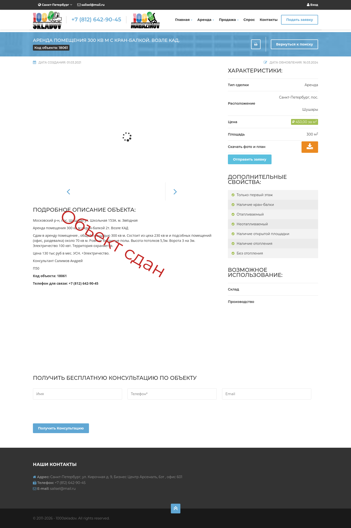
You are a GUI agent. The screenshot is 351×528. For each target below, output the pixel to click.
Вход (312, 5)
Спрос (249, 20)
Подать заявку (299, 20)
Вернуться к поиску (294, 44)
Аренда (205, 20)
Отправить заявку (249, 159)
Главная (184, 20)
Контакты (269, 20)
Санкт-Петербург (55, 5)
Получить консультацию (61, 428)
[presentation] (70, 413)
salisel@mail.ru (91, 5)
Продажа (229, 20)
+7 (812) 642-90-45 (96, 19)
